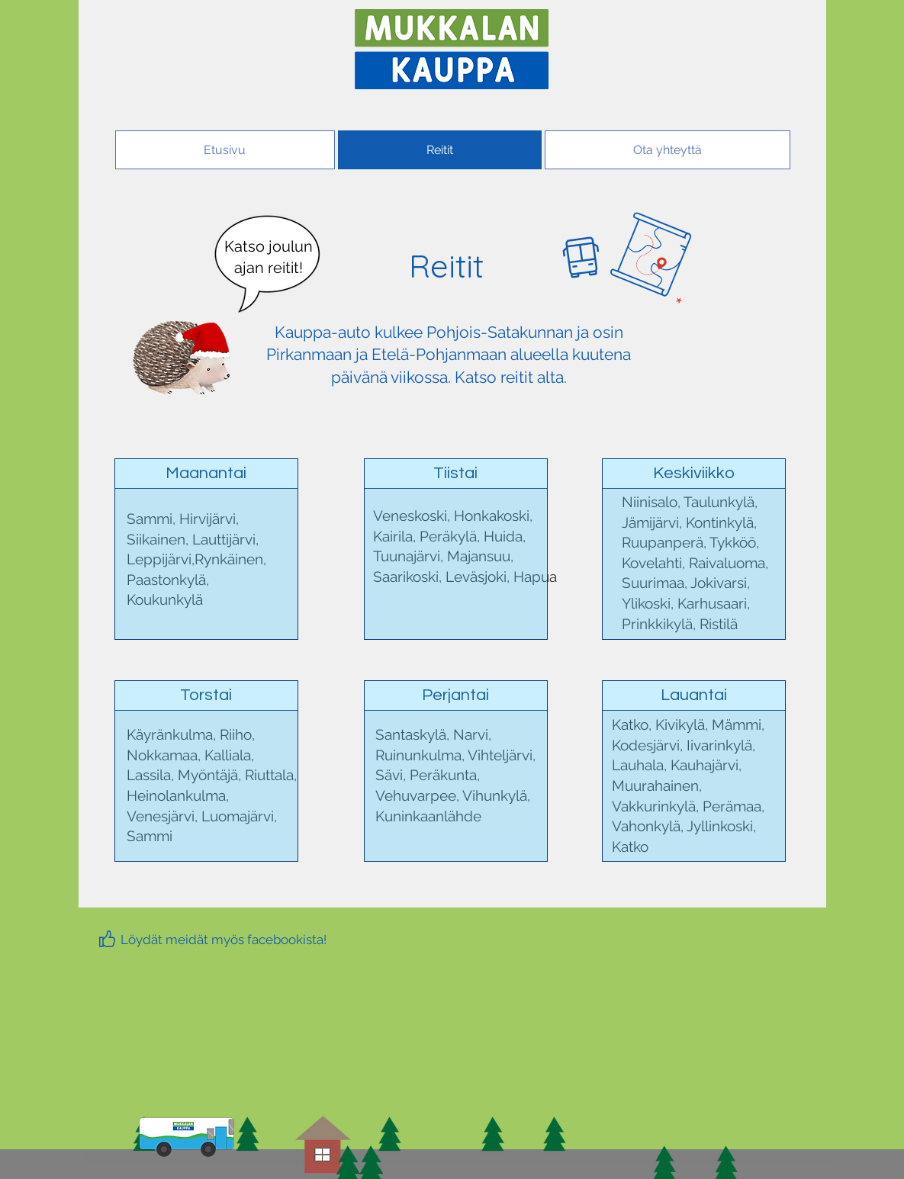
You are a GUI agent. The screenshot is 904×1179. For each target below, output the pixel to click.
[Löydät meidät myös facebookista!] (223, 939)
